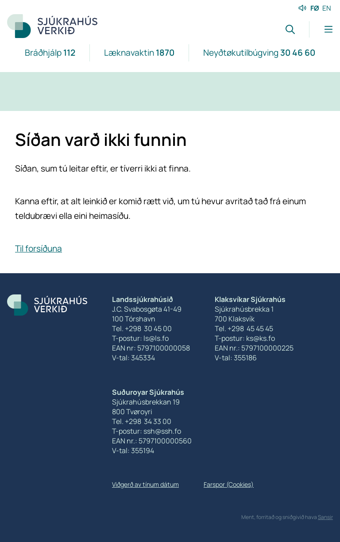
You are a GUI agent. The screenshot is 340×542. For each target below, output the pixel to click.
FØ (314, 8)
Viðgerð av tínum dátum (145, 484)
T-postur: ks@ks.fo (245, 338)
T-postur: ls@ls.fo (140, 338)
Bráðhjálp (50, 52)
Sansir (325, 517)
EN (326, 8)
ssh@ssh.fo (162, 431)
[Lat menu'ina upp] (321, 29)
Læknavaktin (139, 52)
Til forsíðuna (38, 248)
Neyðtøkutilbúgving (259, 52)
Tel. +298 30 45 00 (142, 328)
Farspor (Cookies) (229, 484)
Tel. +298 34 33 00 (141, 421)
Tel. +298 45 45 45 (244, 328)
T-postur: (127, 431)
